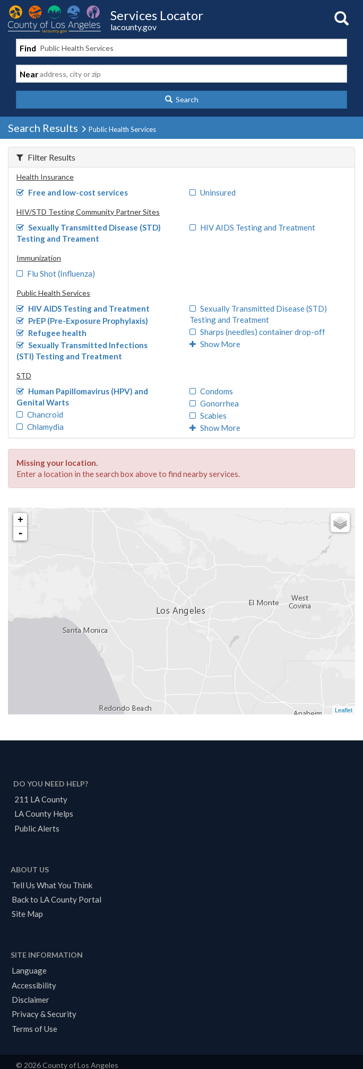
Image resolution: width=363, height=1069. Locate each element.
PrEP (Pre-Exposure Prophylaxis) (82, 320)
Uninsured (212, 192)
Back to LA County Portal (56, 899)
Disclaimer (30, 999)
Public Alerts (36, 828)
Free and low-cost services (72, 192)
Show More (214, 344)
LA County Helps (43, 813)
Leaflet (343, 710)
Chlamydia (40, 426)
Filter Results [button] (45, 157)
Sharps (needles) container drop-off (257, 332)
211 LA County (40, 799)
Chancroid (39, 414)
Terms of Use (34, 1028)
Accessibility (34, 985)
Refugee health (51, 333)
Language (29, 970)
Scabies (208, 415)
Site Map (27, 913)
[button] (181, 100)
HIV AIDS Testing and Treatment (252, 227)
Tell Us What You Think (52, 885)
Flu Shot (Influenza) (55, 273)
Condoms (211, 391)
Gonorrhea (214, 403)
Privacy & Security (44, 1014)
